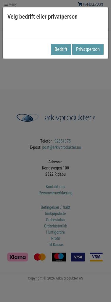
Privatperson (88, 49)
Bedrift (61, 49)
